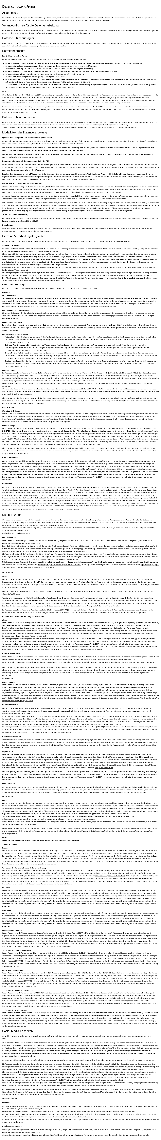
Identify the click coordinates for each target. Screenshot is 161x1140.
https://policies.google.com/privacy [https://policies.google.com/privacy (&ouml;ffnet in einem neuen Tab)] (85, 562)
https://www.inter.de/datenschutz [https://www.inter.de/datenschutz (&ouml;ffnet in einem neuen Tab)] (84, 978)
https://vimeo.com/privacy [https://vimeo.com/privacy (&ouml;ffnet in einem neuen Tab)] (85, 819)
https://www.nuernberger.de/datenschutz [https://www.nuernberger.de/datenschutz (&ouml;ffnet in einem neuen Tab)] (108, 998)
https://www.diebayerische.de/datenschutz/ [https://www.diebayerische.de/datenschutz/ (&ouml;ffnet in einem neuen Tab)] (110, 876)
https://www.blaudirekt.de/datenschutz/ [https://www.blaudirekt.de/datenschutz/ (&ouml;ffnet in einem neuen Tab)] (54, 898)
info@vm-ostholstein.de (75, 33)
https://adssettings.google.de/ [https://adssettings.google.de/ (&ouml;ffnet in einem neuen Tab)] (139, 1135)
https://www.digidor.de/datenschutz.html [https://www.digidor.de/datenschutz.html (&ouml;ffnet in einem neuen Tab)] (136, 625)
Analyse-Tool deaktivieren (104, 768)
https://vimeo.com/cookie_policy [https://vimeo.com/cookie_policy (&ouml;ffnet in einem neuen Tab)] (123, 816)
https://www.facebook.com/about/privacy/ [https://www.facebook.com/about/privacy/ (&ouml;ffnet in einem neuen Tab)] (66, 1111)
